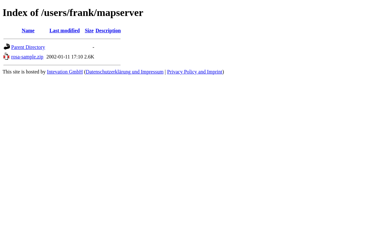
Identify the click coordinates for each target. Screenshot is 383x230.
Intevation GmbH (65, 71)
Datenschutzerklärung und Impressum (124, 71)
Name (28, 30)
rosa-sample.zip (27, 56)
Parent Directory (28, 47)
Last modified (64, 30)
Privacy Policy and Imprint (194, 71)
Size (89, 30)
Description (108, 30)
